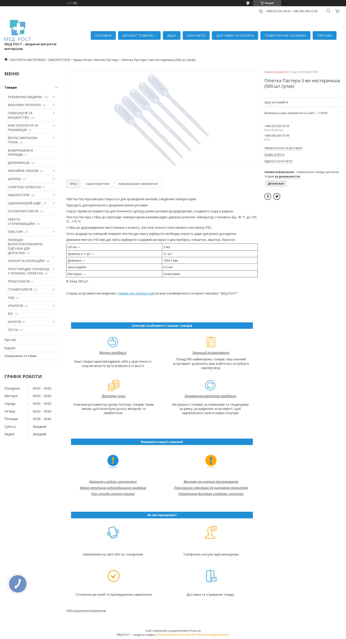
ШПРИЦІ (14, 179)
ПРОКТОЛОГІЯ (19, 281)
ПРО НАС (324, 35)
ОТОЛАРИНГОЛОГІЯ (23, 211)
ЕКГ (10, 314)
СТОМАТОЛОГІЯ (20, 289)
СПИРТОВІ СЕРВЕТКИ (24, 187)
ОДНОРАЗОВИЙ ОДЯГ (24, 203)
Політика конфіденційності (211, 635)
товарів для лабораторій (135, 293)
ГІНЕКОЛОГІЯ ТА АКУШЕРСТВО (20, 115)
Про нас (10, 340)
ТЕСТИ (13, 330)
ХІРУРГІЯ (14, 322)
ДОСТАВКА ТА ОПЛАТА (235, 35)
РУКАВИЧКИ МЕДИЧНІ (25, 97)
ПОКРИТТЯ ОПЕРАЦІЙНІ (26, 261)
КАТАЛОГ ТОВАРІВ (137, 35)
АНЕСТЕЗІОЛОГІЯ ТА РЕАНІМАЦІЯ (23, 127)
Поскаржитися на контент (175, 635)
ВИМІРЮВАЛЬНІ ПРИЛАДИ (20, 152)
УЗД (11, 297)
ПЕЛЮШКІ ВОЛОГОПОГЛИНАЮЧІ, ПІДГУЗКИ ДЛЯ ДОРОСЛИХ (25, 246)
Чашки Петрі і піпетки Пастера (95, 60)
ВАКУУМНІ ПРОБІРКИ (24, 105)
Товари (10, 87)
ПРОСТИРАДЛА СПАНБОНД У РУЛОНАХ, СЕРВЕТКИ (28, 271)
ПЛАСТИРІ (15, 232)
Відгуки (9, 348)
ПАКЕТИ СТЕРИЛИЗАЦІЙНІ (21, 221)
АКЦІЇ (171, 35)
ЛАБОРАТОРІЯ (59, 60)
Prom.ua (195, 631)
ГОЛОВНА (103, 35)
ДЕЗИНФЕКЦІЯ (18, 163)
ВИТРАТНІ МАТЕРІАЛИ (28, 60)
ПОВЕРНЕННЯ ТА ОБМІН (285, 35)
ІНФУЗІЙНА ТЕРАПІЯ (23, 171)
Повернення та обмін (20, 356)
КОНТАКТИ (196, 35)
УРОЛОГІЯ (15, 306)
